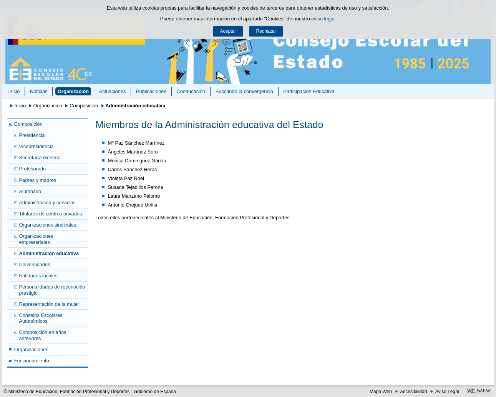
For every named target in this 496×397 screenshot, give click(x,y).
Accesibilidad (413, 391)
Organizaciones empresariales (36, 239)
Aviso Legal (447, 391)
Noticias (39, 91)
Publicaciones (151, 91)
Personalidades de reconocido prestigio (52, 289)
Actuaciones (112, 91)
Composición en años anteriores (42, 335)
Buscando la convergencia (244, 91)
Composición (84, 105)
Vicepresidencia (36, 146)
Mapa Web (381, 391)
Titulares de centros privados (50, 214)
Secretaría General (40, 157)
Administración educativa (49, 253)
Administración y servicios (47, 202)
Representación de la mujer (49, 304)
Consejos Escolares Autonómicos (41, 318)
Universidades (34, 264)
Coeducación (190, 91)
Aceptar (228, 31)
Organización (73, 91)
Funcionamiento (31, 361)
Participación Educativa (308, 91)
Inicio (14, 91)
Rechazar (266, 31)
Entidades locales (38, 276)
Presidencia (32, 135)
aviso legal (322, 19)
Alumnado (30, 191)
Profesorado (32, 169)
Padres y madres (37, 180)
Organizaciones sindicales (47, 225)
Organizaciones (31, 349)
